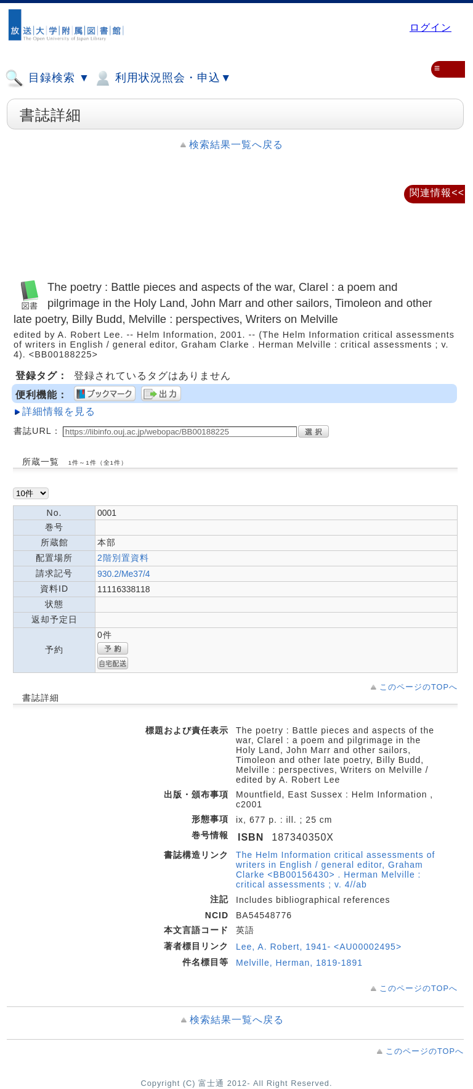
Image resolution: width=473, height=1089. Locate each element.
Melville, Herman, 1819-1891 (299, 963)
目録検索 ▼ (47, 78)
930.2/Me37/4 (123, 574)
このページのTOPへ (418, 686)
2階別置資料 (123, 558)
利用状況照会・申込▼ (162, 78)
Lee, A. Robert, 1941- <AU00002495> (319, 947)
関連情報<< (437, 192)
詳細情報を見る (58, 411)
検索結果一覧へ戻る (236, 144)
